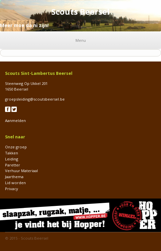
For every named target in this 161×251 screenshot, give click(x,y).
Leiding (11, 158)
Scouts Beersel (34, 238)
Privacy (11, 188)
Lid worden (15, 182)
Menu (80, 40)
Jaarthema (14, 176)
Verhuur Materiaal (21, 170)
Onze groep (16, 146)
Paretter (12, 164)
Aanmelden (15, 120)
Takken (11, 152)
